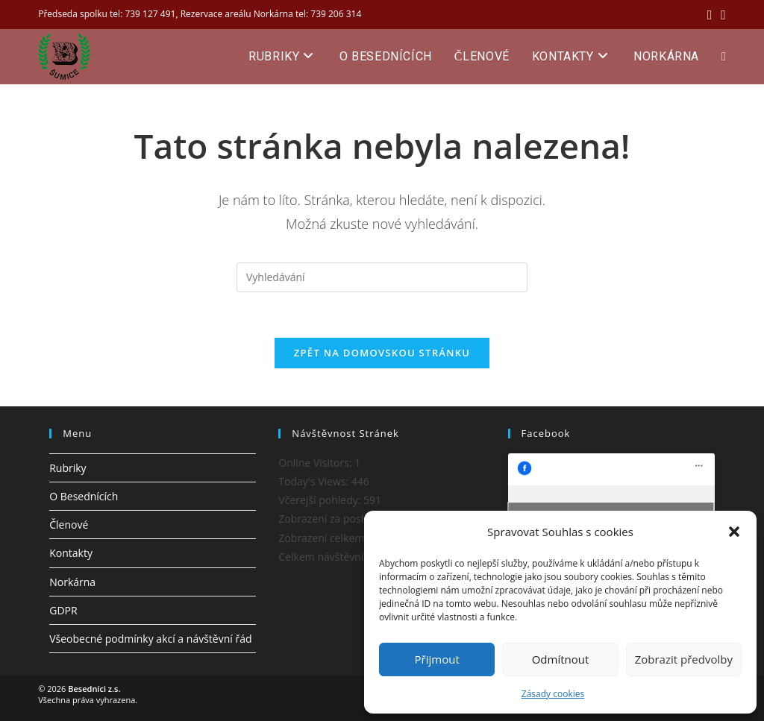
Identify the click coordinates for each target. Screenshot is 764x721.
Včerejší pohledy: (320, 500)
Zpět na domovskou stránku (382, 352)
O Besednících (83, 496)
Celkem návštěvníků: (329, 557)
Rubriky (67, 468)
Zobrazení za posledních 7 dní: (353, 518)
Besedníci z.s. (94, 688)
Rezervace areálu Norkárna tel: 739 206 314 (271, 13)
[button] (734, 531)
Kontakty (71, 553)
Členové (68, 524)
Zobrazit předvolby (684, 659)
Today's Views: (314, 481)
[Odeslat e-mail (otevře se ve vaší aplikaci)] (721, 14)
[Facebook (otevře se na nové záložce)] (710, 14)
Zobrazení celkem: (323, 538)
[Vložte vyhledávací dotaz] (382, 277)
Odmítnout (560, 659)
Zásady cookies (553, 693)
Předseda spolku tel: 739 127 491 (106, 13)
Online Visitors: (316, 463)
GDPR (63, 610)
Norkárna (72, 582)
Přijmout (437, 659)
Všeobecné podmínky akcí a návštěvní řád (150, 639)
